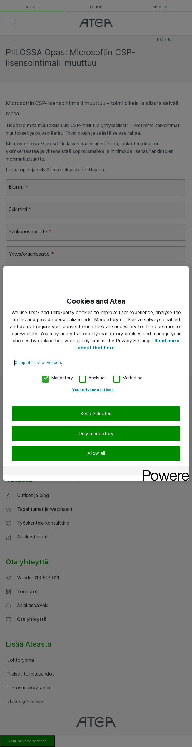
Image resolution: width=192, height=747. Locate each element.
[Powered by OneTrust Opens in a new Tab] (163, 471)
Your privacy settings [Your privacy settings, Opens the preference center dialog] (93, 390)
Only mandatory (96, 433)
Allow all (96, 453)
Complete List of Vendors (38, 362)
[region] (96, 373)
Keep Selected (96, 413)
